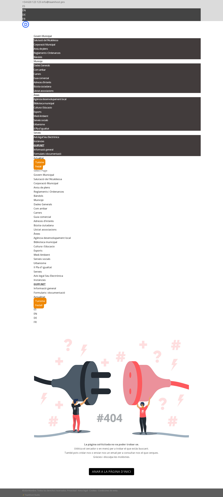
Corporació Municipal (44, 44)
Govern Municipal (44, 174)
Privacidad (72, 490)
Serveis (38, 271)
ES (23, 6)
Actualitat (39, 297)
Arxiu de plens (41, 48)
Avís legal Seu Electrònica (46, 137)
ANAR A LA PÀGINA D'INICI (111, 471)
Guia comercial (41, 78)
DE (24, 14)
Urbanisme (39, 124)
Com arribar (40, 69)
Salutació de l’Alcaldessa (46, 40)
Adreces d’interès (42, 82)
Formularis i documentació (47, 153)
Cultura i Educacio (43, 107)
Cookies (93, 490)
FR (23, 19)
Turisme (39, 162)
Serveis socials (41, 120)
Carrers (37, 74)
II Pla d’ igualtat (41, 128)
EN (24, 10)
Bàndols (38, 57)
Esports (37, 112)
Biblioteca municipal (44, 103)
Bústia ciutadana (42, 86)
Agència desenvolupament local (50, 99)
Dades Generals (42, 65)
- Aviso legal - (83, 490)
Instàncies (39, 141)
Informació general (43, 149)
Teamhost (29, 495)
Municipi (39, 200)
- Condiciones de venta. (107, 490)
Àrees (37, 233)
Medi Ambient (41, 116)
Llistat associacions (43, 91)
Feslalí (38, 166)
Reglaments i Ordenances (47, 53)
